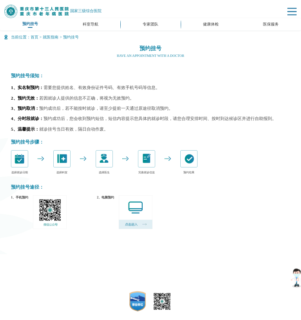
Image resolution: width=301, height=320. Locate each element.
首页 (34, 37)
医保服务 (271, 24)
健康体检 (211, 24)
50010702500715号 (163, 283)
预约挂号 (30, 24)
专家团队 (150, 24)
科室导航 (90, 24)
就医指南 (50, 37)
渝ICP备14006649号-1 (160, 275)
